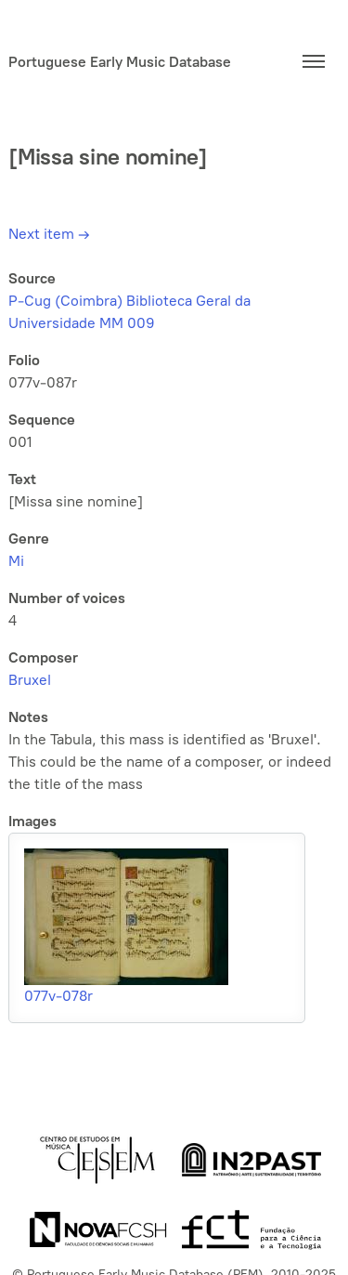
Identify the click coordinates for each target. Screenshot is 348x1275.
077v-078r (58, 996)
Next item (49, 234)
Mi (16, 561)
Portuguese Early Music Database (119, 62)
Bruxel (29, 680)
